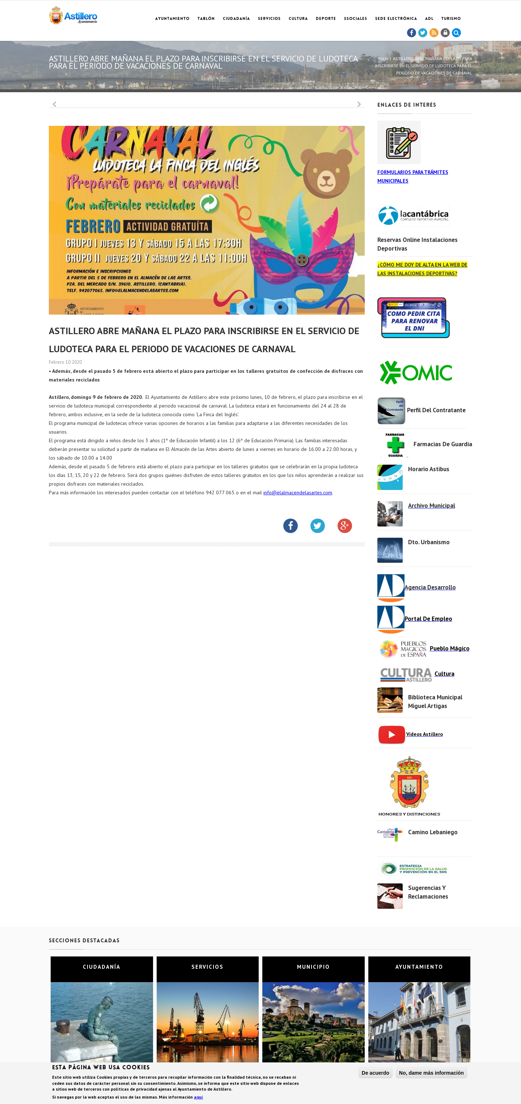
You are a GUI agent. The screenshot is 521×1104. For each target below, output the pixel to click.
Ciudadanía (236, 19)
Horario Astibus (428, 469)
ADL (429, 19)
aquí (198, 1097)
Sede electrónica (396, 19)
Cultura (298, 19)
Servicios (269, 19)
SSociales (355, 19)
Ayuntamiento (172, 19)
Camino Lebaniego (433, 832)
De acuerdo (375, 1073)
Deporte (326, 19)
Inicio (383, 58)
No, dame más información (431, 1073)
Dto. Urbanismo (429, 542)
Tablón (206, 19)
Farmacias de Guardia (443, 444)
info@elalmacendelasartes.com (297, 492)
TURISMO (451, 19)
